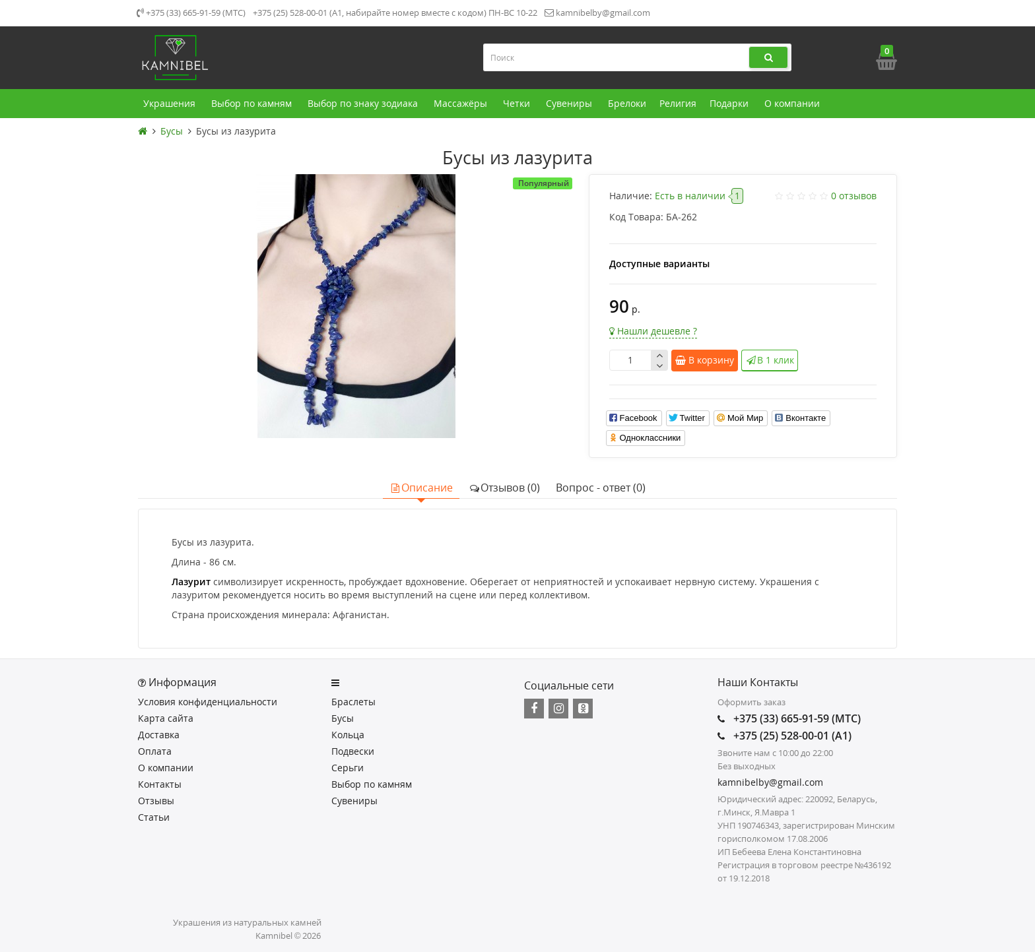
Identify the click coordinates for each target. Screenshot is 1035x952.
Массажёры (462, 103)
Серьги (347, 767)
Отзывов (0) (504, 487)
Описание (421, 487)
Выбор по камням (252, 103)
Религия (677, 103)
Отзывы (156, 800)
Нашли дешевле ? (653, 331)
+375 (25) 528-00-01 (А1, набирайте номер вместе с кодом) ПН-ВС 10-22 (395, 12)
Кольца (347, 734)
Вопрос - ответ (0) (601, 487)
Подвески (352, 751)
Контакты (160, 784)
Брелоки (627, 103)
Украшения (170, 103)
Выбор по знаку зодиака (364, 103)
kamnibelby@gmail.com (597, 12)
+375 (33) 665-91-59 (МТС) (191, 12)
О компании (793, 103)
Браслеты (353, 701)
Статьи (154, 817)
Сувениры (570, 103)
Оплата (155, 751)
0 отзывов (854, 195)
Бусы (342, 718)
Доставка (159, 734)
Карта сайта (165, 718)
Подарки (730, 103)
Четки (518, 103)
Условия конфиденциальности (207, 701)
